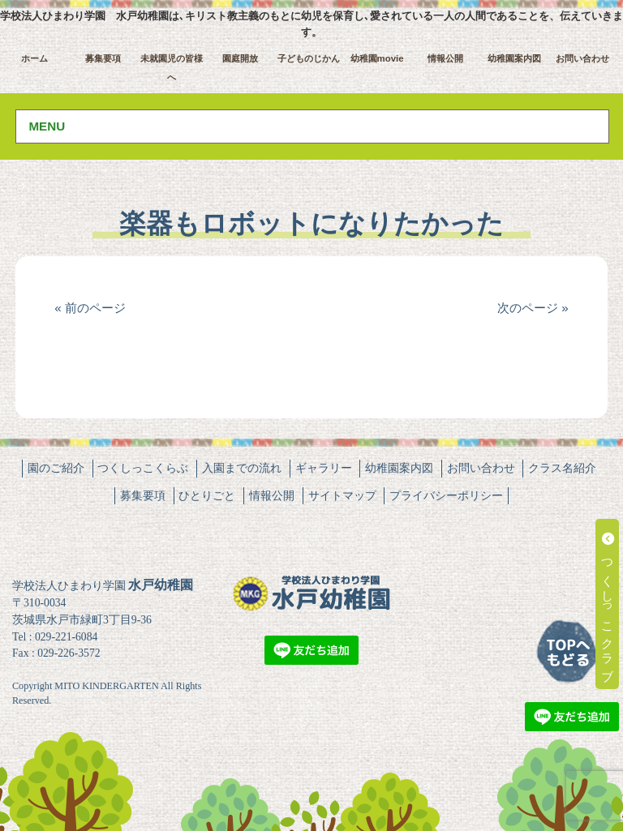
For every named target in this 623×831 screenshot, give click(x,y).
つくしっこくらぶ (142, 467)
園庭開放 (240, 58)
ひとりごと (206, 495)
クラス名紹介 (562, 467)
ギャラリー (323, 467)
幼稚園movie (377, 58)
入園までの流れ (241, 467)
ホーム (34, 58)
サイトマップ (342, 495)
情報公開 (445, 58)
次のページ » (533, 308)
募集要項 (103, 58)
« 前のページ (90, 308)
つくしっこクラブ (608, 604)
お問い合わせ (582, 58)
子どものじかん (308, 58)
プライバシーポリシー (446, 495)
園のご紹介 (56, 467)
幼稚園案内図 (514, 58)
